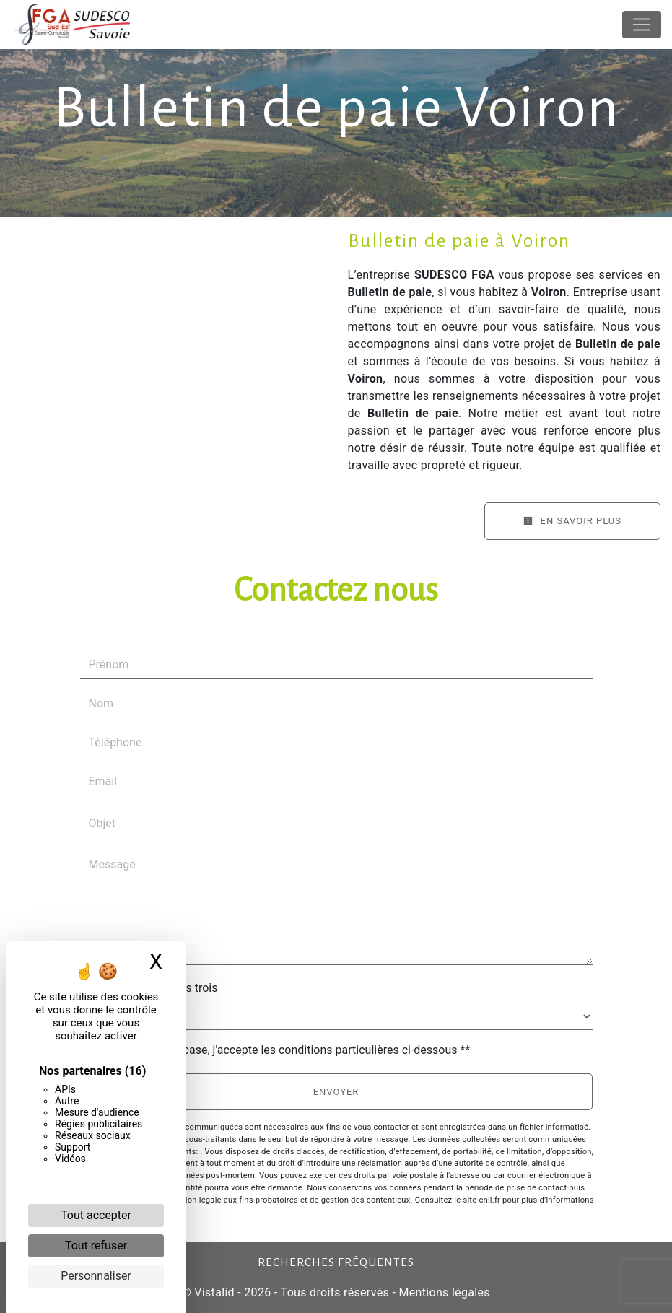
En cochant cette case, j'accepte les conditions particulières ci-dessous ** (283, 1050)
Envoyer (336, 1091)
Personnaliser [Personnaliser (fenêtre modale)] (96, 1276)
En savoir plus (572, 520)
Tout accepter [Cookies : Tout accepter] (96, 1215)
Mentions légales (443, 1292)
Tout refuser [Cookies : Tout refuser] (96, 1245)
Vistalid (214, 1292)
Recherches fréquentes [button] (336, 1262)
